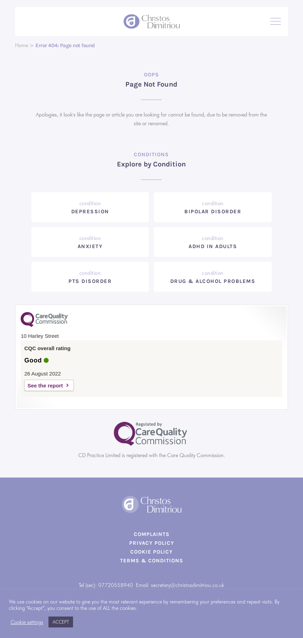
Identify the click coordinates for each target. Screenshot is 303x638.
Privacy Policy (151, 543)
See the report (45, 386)
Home (21, 45)
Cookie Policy (151, 552)
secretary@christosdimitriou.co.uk (187, 585)
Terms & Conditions (151, 560)
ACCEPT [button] (61, 622)
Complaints (152, 534)
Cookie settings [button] (27, 622)
